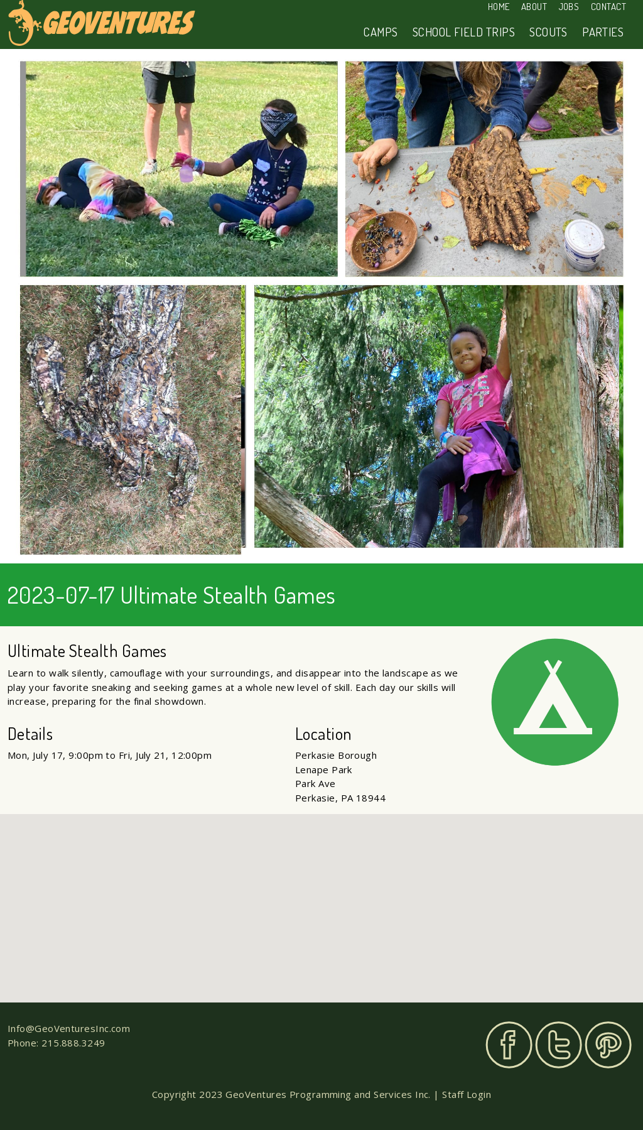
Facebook (508, 1044)
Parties (603, 31)
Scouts (548, 31)
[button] (321, 896)
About (534, 7)
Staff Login (466, 1094)
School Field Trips (464, 31)
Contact (608, 7)
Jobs (569, 7)
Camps (380, 31)
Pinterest (608, 1044)
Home (499, 7)
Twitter (558, 1044)
